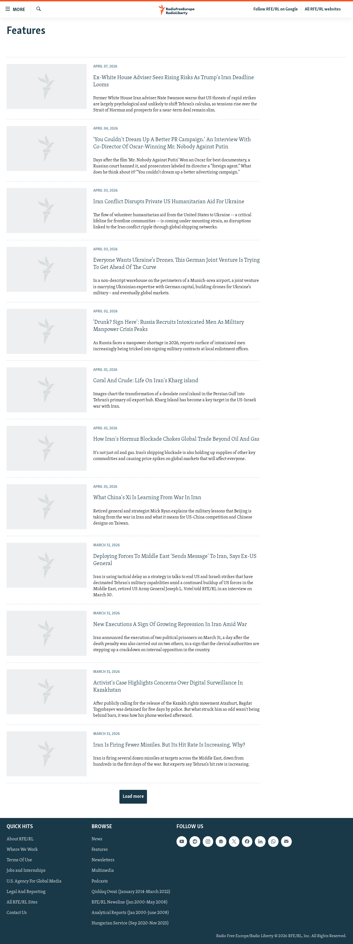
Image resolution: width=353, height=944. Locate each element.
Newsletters (103, 860)
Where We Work (22, 849)
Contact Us (17, 912)
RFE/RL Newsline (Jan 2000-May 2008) (130, 902)
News (97, 839)
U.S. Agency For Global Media (34, 881)
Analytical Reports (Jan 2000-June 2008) (130, 912)
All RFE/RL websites (323, 9)
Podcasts (100, 881)
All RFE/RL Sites (22, 902)
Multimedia (103, 870)
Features (100, 849)
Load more (133, 796)
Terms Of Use (19, 860)
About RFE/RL (20, 839)
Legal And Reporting (26, 891)
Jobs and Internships (26, 870)
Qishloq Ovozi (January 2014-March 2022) (131, 891)
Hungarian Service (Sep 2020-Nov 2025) (130, 923)
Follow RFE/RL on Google (275, 9)
